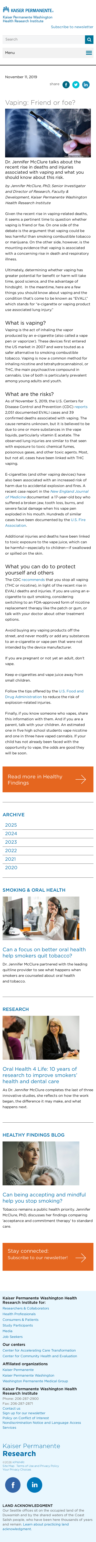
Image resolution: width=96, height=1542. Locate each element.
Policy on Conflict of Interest (26, 1418)
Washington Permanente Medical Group (35, 1381)
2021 (10, 859)
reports (81, 407)
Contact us (11, 1408)
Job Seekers (13, 1337)
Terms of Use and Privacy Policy (37, 1466)
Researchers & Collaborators (26, 1308)
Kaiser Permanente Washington (28, 1375)
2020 (11, 868)
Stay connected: (28, 1251)
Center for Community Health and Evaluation (40, 1356)
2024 (11, 834)
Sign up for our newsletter (24, 1413)
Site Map (8, 1466)
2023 (11, 842)
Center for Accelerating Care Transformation (39, 1350)
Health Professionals (19, 1314)
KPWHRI (18, 1462)
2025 (11, 825)
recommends (33, 580)
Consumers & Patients (20, 1320)
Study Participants (18, 1325)
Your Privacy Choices (17, 1469)
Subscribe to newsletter (72, 27)
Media (8, 1331)
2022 (11, 851)
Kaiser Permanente (18, 1370)
